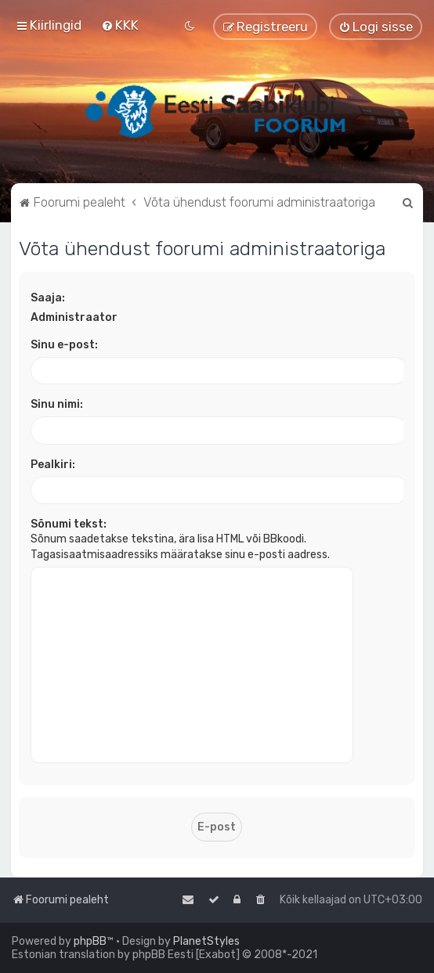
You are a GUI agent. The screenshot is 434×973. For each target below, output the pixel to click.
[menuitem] (120, 25)
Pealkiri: (53, 464)
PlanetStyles (206, 941)
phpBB (90, 941)
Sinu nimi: (57, 404)
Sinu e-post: (64, 344)
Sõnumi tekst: (69, 524)
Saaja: (48, 298)
